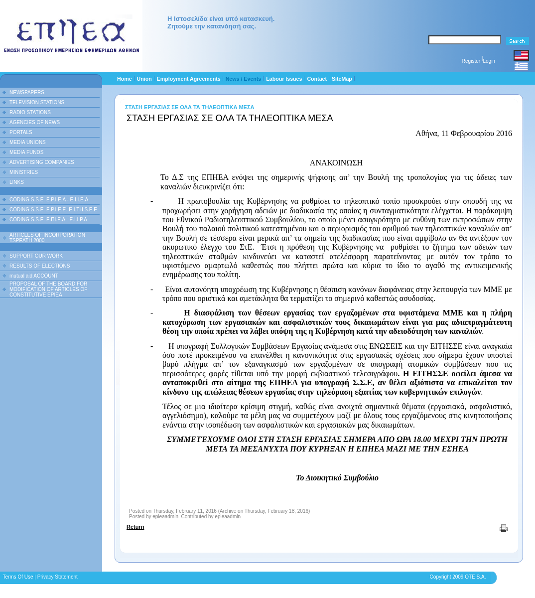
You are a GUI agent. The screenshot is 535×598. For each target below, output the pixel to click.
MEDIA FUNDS (26, 152)
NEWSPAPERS (26, 92)
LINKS (16, 182)
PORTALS (20, 132)
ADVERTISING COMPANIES (41, 162)
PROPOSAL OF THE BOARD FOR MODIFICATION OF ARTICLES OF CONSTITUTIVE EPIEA (48, 289)
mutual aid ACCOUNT (33, 276)
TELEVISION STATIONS (36, 102)
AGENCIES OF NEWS (34, 122)
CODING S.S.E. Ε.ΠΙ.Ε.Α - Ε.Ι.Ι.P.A (48, 219)
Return (135, 527)
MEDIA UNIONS (27, 142)
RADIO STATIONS (30, 112)
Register (471, 61)
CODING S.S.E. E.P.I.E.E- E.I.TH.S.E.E (53, 209)
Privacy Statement (57, 577)
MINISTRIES (23, 172)
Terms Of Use (17, 577)
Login (489, 61)
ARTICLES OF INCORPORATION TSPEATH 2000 (47, 237)
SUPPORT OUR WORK (36, 256)
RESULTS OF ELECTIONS (39, 266)
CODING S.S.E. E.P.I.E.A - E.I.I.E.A (48, 199)
